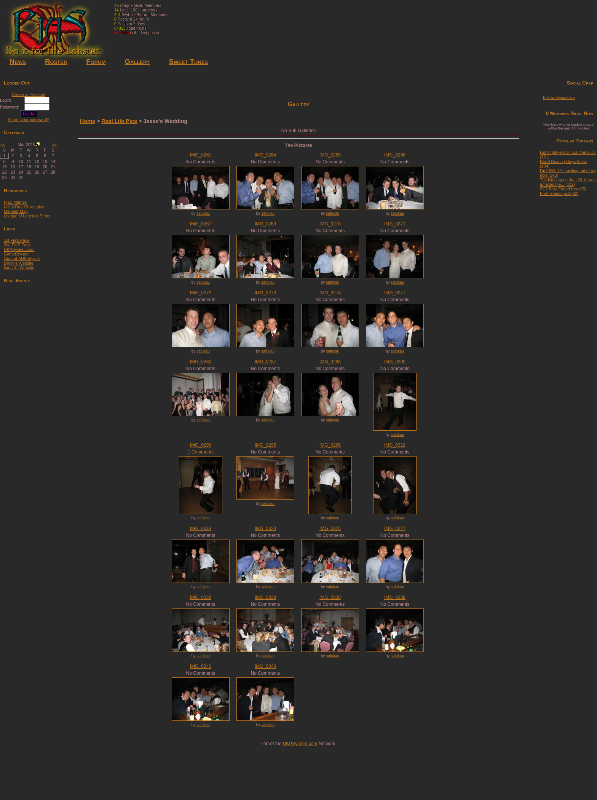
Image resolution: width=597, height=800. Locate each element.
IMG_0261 (200, 155)
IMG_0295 (265, 445)
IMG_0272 (200, 292)
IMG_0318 (394, 445)
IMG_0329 (265, 597)
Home (87, 121)
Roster (56, 61)
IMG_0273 (265, 292)
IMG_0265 (330, 155)
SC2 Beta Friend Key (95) (563, 189)
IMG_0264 (265, 155)
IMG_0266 (394, 155)
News (18, 61)
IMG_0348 (265, 666)
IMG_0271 (394, 224)
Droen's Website (19, 263)
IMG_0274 (330, 292)
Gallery (137, 61)
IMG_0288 (330, 361)
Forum (95, 61)
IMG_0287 (265, 361)
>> (54, 144)
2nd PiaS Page (17, 245)
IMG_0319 (200, 528)
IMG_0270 (330, 224)
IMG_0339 (394, 597)
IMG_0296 (330, 445)
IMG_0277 (394, 292)
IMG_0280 (200, 361)
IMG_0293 (200, 445)
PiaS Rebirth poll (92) (559, 193)
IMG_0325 (330, 528)
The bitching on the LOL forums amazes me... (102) (568, 182)
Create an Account (28, 94)
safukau (203, 213)
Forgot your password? (28, 119)
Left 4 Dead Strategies (24, 206)
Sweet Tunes (188, 61)
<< (2, 144)
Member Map (16, 211)
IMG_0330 (330, 597)
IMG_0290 (394, 361)
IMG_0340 (200, 666)
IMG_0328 (200, 597)
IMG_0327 (394, 528)
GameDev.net (16, 254)
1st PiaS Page (17, 240)
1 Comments (201, 452)
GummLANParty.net (22, 258)
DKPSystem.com (19, 249)
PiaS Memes (15, 202)
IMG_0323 (265, 528)
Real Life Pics (119, 121)
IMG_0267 (200, 224)
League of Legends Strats (27, 216)
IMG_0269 (265, 224)
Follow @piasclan (559, 97)
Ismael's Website (19, 267)
